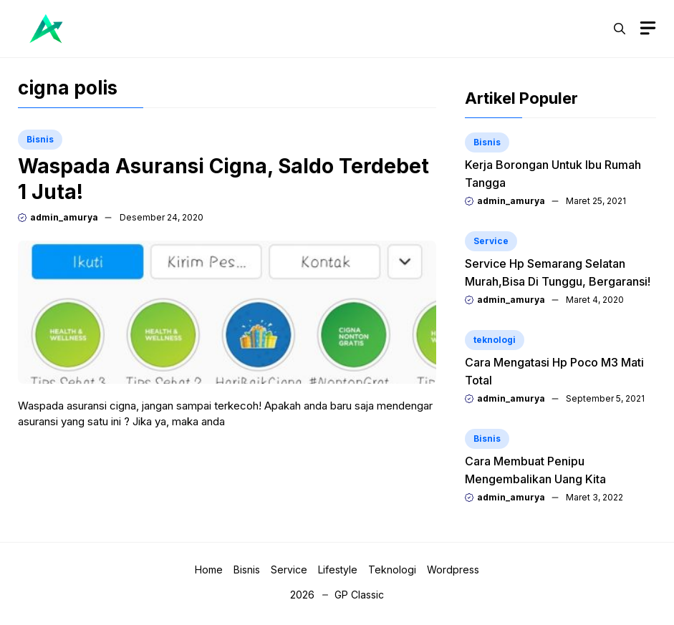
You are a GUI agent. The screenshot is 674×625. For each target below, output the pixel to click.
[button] (620, 29)
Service (491, 241)
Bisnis (40, 139)
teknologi (494, 339)
